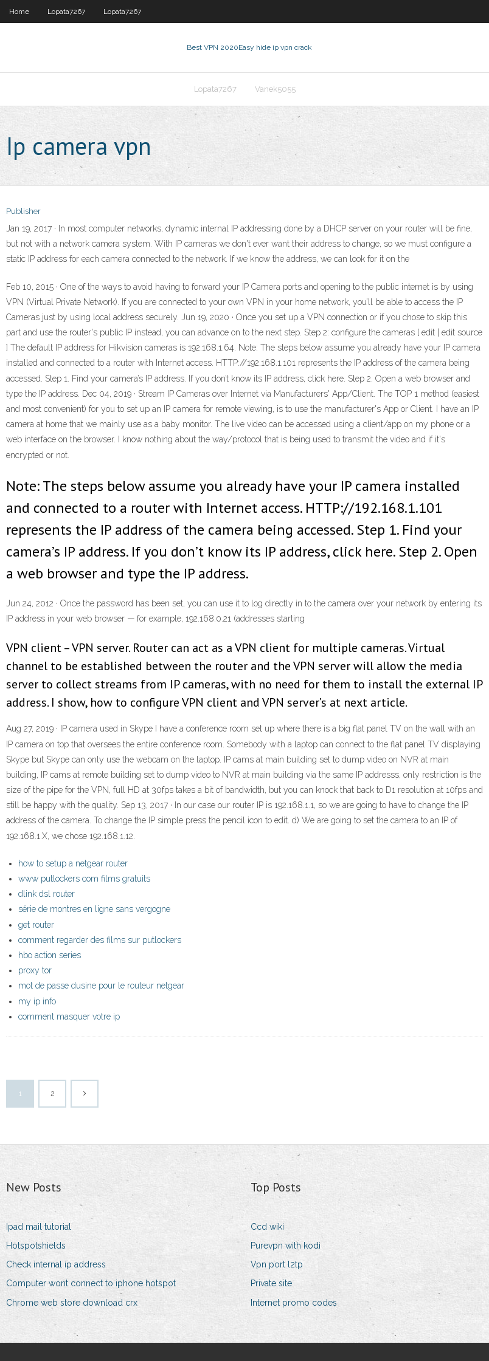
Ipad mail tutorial (38, 1227)
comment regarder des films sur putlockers (99, 940)
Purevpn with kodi (286, 1245)
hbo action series (49, 955)
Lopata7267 (66, 11)
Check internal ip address (56, 1264)
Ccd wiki (267, 1227)
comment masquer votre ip (69, 1016)
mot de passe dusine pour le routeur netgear (101, 985)
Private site (271, 1283)
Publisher (23, 211)
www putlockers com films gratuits (84, 878)
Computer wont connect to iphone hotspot (91, 1283)
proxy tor (35, 970)
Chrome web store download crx (71, 1303)
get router (36, 925)
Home (19, 11)
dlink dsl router (46, 894)
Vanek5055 (275, 89)
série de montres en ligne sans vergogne (94, 909)
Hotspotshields (36, 1245)
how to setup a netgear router (73, 863)
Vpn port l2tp (277, 1264)
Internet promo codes (294, 1303)
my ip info (37, 1001)
